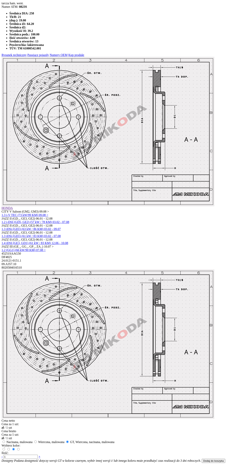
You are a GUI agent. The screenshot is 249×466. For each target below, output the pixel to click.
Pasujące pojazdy (38, 55)
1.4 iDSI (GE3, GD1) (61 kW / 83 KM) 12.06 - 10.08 (35, 243)
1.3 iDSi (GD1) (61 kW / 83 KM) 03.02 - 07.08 (31, 236)
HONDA (7, 208)
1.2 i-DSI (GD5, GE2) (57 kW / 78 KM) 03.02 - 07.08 (35, 222)
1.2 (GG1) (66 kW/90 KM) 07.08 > (24, 250)
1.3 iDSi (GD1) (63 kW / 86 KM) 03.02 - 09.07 (31, 229)
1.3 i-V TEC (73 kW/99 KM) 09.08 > (25, 215)
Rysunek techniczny (14, 55)
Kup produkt (76, 55)
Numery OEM (59, 55)
